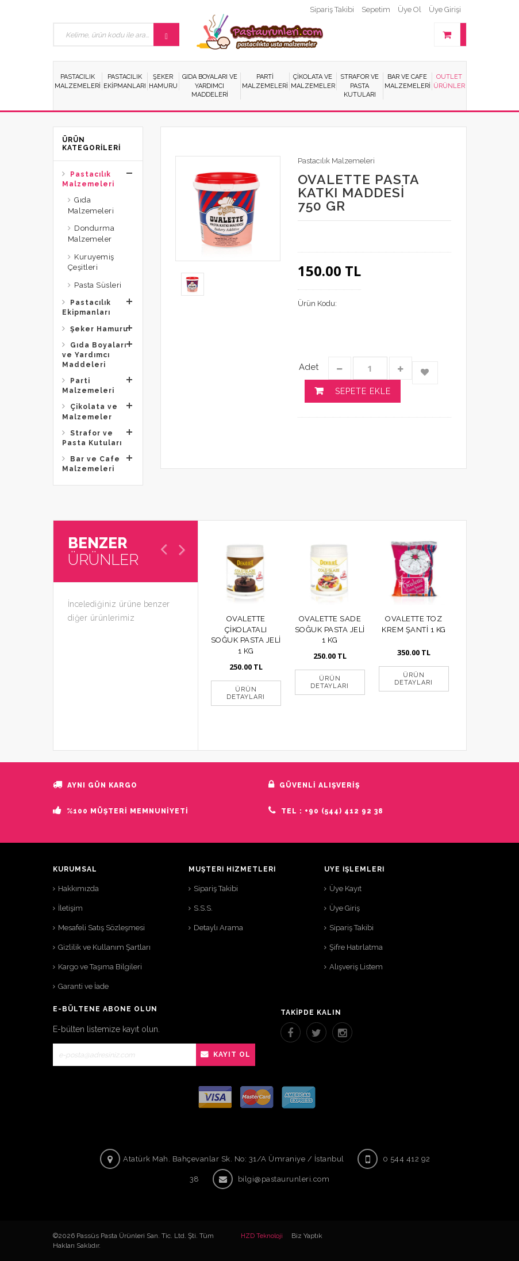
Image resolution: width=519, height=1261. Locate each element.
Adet (308, 367)
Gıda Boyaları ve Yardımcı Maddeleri (94, 355)
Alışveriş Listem (356, 966)
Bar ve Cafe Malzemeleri (91, 464)
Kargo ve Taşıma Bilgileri (100, 966)
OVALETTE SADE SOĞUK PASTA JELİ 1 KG (330, 629)
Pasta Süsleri (98, 285)
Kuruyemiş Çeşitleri (91, 262)
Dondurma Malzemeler (91, 233)
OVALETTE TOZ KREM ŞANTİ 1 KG (414, 624)
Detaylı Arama (218, 927)
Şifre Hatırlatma (356, 947)
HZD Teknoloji (262, 1236)
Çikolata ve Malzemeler (90, 412)
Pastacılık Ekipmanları (86, 307)
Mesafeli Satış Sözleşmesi (101, 927)
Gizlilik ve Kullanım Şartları (104, 947)
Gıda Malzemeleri (91, 205)
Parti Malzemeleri (88, 386)
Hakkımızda (78, 888)
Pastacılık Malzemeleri (88, 179)
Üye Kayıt (345, 888)
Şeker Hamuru (99, 329)
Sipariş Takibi (216, 888)
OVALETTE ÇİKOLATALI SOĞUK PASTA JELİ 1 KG (246, 634)
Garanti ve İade (83, 986)
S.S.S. (203, 908)
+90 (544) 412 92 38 (344, 811)
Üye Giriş (344, 908)
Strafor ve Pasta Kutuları (92, 438)
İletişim (70, 908)
